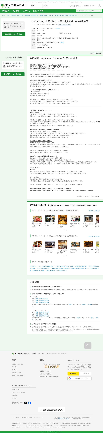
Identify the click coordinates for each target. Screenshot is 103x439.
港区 (70, 304)
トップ (3, 15)
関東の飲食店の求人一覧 (17, 15)
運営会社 (14, 398)
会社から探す (38, 11)
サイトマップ (40, 417)
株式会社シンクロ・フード (63, 418)
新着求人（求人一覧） (17, 364)
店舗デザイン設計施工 (55, 423)
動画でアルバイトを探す (18, 375)
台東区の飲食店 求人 (81, 266)
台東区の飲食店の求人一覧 (46, 15)
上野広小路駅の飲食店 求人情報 (64, 266)
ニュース (14, 392)
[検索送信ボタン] (100, 11)
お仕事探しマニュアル (45, 371)
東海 (43, 353)
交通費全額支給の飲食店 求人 (79, 268)
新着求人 (5, 11)
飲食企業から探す (16, 372)
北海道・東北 (54, 353)
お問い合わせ (15, 395)
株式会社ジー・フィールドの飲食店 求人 (41, 266)
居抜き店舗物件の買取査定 (39, 425)
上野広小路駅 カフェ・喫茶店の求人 (56, 270)
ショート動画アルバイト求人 (54, 427)
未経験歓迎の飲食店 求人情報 (60, 268)
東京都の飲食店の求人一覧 (31, 15)
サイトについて (16, 389)
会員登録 (73, 373)
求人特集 (16, 11)
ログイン (86, 373)
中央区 (90, 304)
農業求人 (37, 427)
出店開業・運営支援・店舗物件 (34, 423)
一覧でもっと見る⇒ (94, 211)
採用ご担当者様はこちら (53, 410)
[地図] (62, 42)
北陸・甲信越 (63, 353)
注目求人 (26, 11)
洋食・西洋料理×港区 (42, 298)
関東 (8, 15)
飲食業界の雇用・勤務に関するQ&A (49, 376)
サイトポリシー (16, 417)
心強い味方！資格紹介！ (46, 374)
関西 (39, 353)
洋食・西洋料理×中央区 (42, 302)
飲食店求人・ (73, 423)
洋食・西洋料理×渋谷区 (42, 300)
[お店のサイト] (59, 28)
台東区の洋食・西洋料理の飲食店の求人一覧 (66, 15)
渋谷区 (84, 304)
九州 (47, 353)
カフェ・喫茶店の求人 (43, 268)
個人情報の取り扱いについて (29, 417)
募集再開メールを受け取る (13, 34)
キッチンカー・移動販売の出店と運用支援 (64, 425)
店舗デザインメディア (23, 427)
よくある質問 (21, 392)
